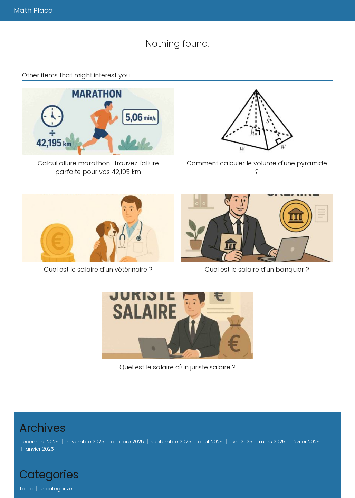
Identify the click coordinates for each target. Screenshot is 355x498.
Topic (26, 488)
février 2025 (306, 441)
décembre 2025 (39, 441)
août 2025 (210, 441)
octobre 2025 (127, 441)
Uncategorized (57, 488)
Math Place (33, 10)
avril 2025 (240, 441)
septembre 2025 (171, 441)
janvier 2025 (39, 449)
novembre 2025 (84, 441)
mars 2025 (272, 441)
